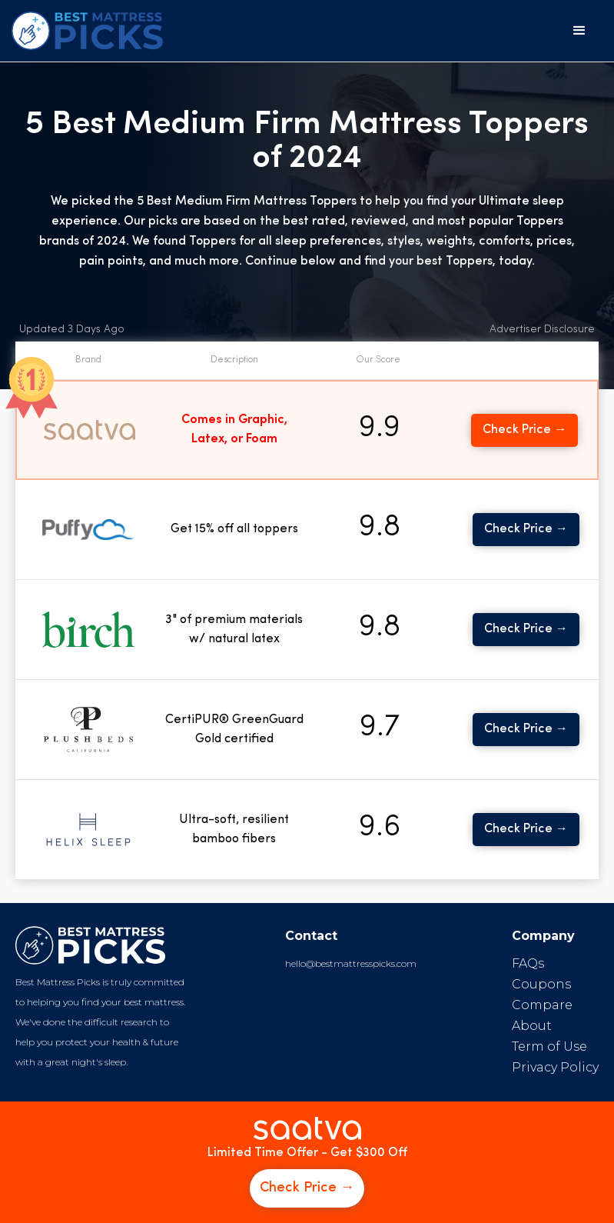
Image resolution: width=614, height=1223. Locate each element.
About (532, 1025)
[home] (87, 31)
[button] (579, 31)
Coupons (541, 984)
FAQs (528, 963)
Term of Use (549, 1046)
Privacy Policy (555, 1067)
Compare (542, 1005)
